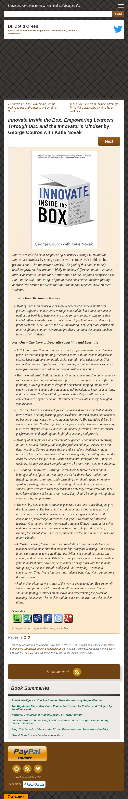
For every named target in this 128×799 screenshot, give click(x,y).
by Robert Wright (47, 714)
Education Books (34, 648)
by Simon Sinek (33, 107)
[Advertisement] (64, 68)
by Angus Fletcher (57, 700)
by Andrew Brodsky (60, 729)
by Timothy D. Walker (95, 107)
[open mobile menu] (121, 6)
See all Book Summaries (26, 735)
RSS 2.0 (28, 652)
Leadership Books (55, 648)
